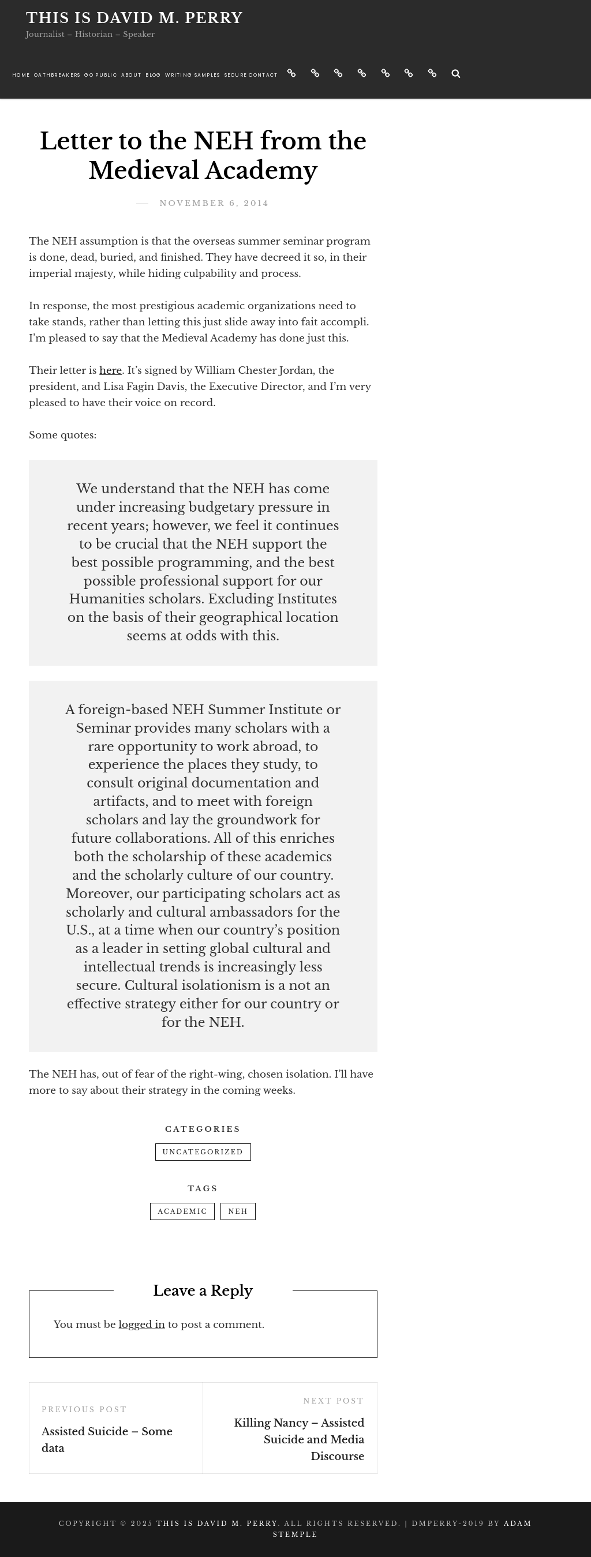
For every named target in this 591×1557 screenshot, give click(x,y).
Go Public (100, 75)
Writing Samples (192, 75)
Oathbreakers (57, 75)
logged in (142, 1325)
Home (21, 75)
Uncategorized (203, 1152)
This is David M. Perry (134, 18)
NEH (238, 1211)
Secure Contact (251, 75)
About (131, 75)
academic (182, 1211)
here (110, 371)
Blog (153, 75)
